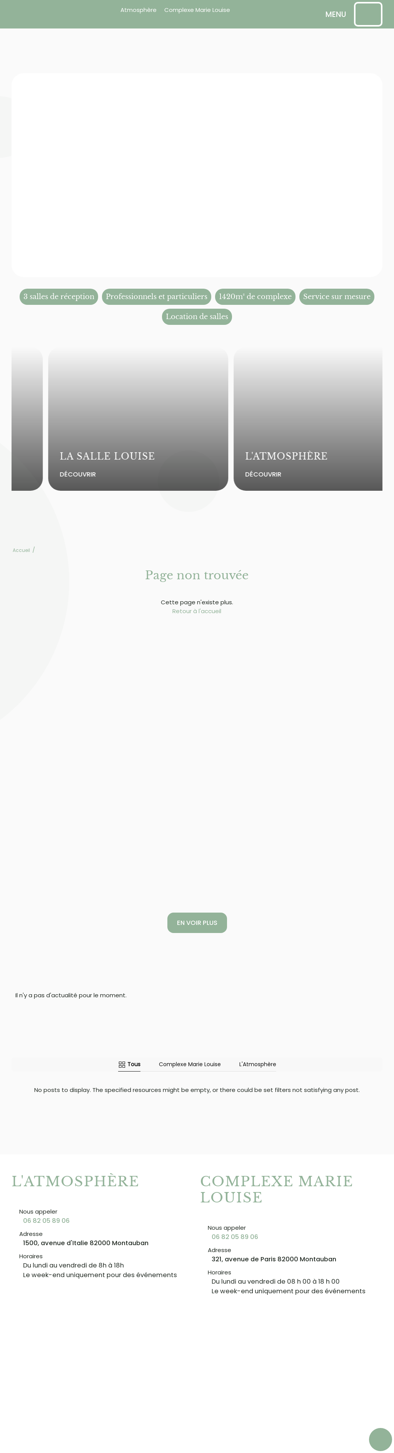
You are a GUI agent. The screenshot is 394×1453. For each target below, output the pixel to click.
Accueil (21, 550)
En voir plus (197, 922)
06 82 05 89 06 (46, 1220)
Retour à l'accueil (196, 611)
